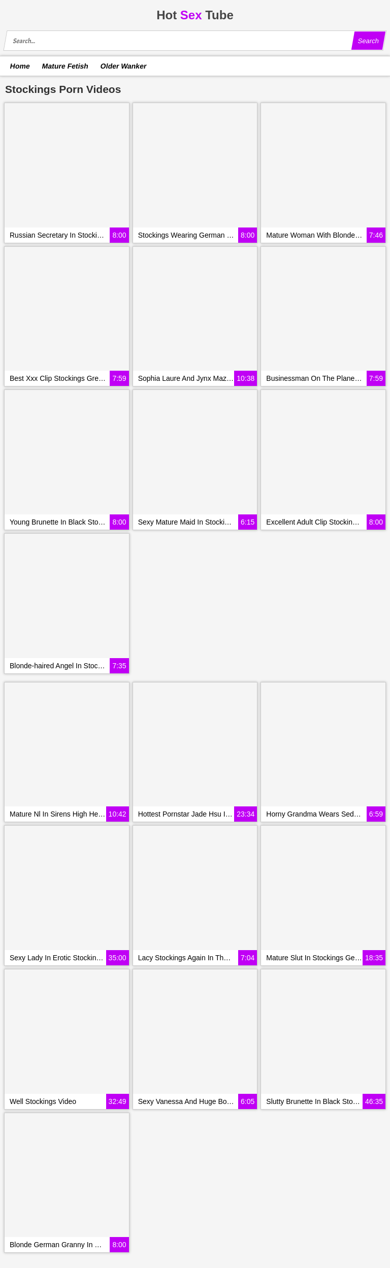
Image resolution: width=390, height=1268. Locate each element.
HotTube (195, 15)
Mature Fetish (65, 66)
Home (20, 66)
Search (368, 41)
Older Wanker (123, 66)
